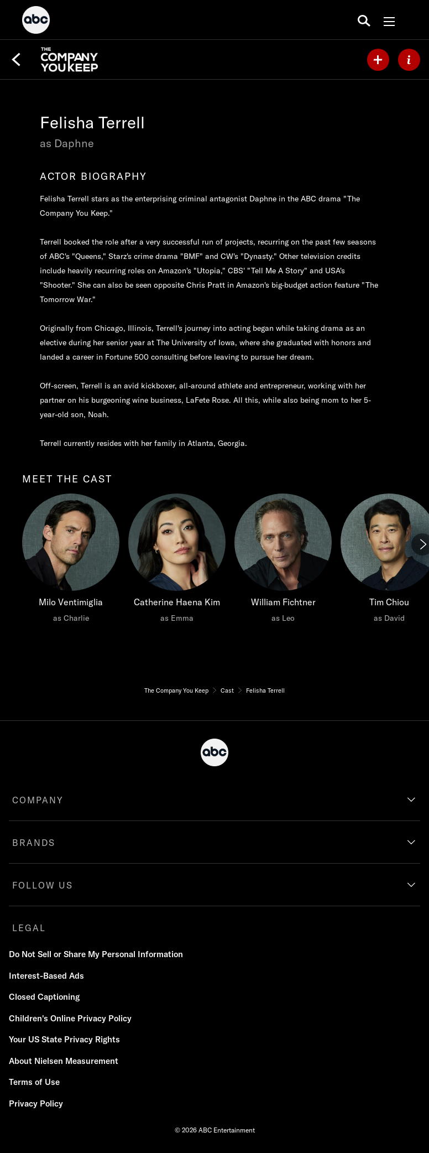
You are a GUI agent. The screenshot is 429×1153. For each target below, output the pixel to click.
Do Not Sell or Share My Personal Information (96, 954)
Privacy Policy (36, 1103)
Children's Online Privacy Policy (70, 1018)
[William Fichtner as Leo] (283, 561)
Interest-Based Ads (46, 975)
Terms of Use (34, 1082)
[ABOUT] (409, 60)
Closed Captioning (44, 996)
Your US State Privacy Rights (64, 1039)
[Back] (16, 59)
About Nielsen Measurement (63, 1061)
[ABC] (36, 21)
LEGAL (29, 928)
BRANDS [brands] (33, 843)
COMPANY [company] (38, 800)
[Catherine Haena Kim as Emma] (177, 561)
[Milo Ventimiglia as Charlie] (70, 561)
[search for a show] (364, 19)
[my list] (378, 60)
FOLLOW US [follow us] (42, 885)
